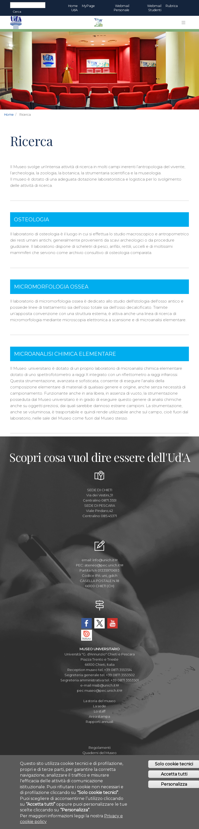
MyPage (88, 6)
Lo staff (99, 711)
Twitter (99, 623)
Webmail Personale (121, 8)
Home (9, 115)
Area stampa (99, 716)
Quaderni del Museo (99, 753)
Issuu (86, 635)
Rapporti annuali (99, 722)
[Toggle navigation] (183, 22)
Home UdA (73, 8)
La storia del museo (99, 701)
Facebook (86, 623)
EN (184, 6)
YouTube (112, 623)
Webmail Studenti (154, 8)
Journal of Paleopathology (99, 758)
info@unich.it (105, 560)
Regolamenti (100, 747)
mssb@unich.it (105, 685)
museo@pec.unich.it (103, 690)
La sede (99, 706)
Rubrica (172, 6)
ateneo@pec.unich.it (103, 565)
